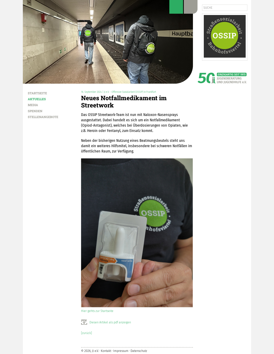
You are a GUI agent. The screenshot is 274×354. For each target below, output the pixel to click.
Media (33, 105)
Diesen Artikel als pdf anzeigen (110, 322)
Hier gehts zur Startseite (97, 311)
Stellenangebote (43, 117)
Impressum (120, 350)
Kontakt (106, 350)
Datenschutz (139, 350)
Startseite (37, 93)
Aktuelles (37, 99)
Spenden (35, 111)
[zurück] (86, 333)
